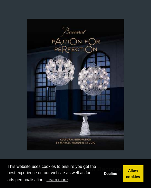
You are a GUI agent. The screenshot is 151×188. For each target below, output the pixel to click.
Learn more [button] (57, 180)
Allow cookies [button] (133, 173)
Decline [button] (110, 174)
